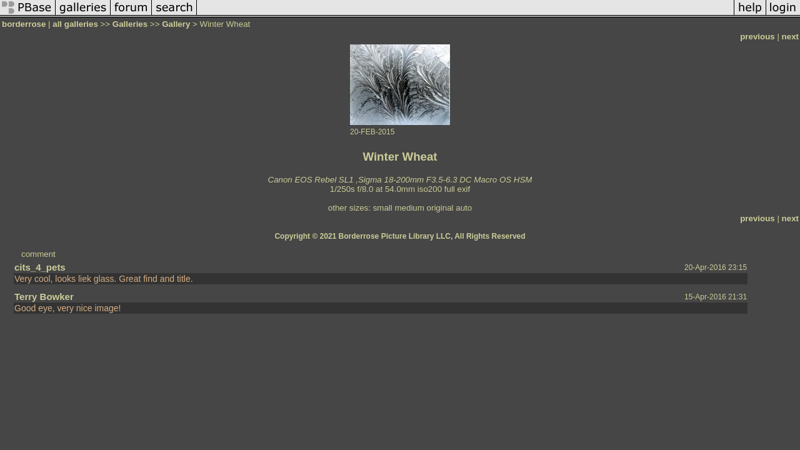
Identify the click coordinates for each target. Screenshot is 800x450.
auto (464, 207)
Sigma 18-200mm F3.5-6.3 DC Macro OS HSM (445, 179)
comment (38, 254)
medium (409, 207)
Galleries (130, 24)
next (790, 36)
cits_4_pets (40, 267)
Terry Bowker (44, 296)
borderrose (24, 24)
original (440, 207)
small (382, 207)
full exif (457, 189)
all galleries (75, 24)
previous (757, 36)
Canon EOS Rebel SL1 (311, 179)
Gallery (176, 24)
